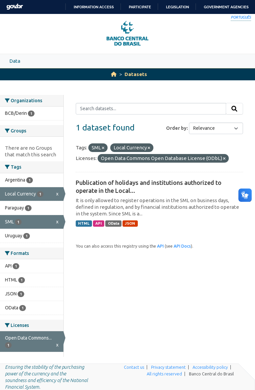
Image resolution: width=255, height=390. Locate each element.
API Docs (182, 246)
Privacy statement (168, 367)
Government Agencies (226, 7)
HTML (83, 223)
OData (113, 223)
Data (14, 61)
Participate (140, 7)
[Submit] (234, 109)
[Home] (114, 74)
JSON (130, 223)
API (98, 223)
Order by (176, 128)
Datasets (136, 74)
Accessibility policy (210, 367)
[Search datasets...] (151, 109)
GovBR (14, 7)
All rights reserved (164, 373)
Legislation (177, 7)
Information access (94, 7)
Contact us (134, 367)
